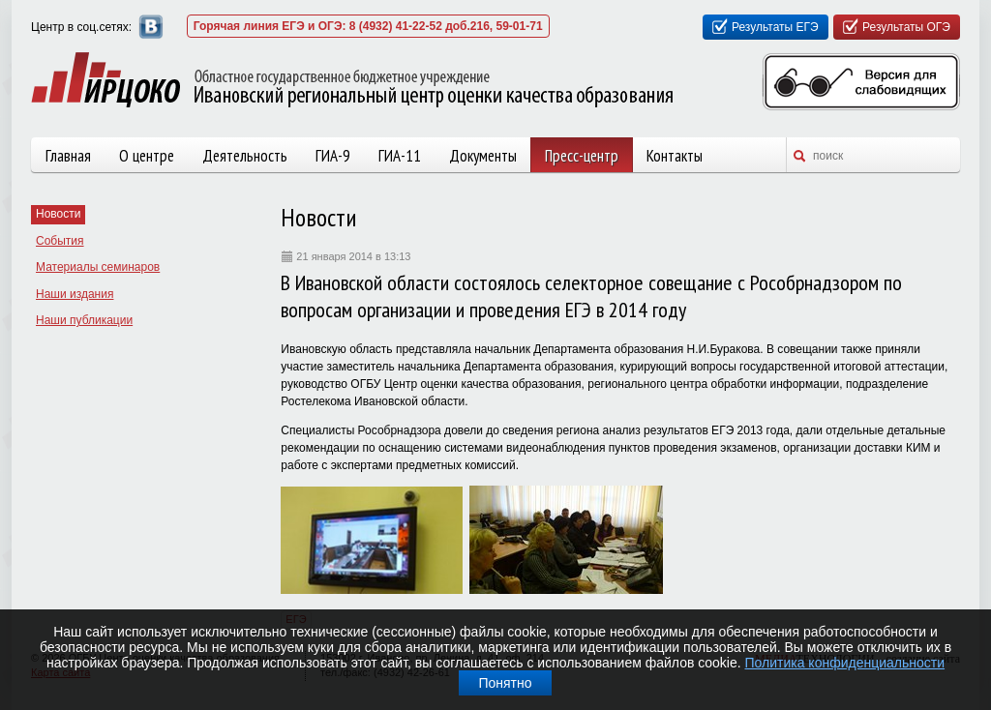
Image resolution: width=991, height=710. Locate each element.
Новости (58, 214)
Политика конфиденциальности (845, 662)
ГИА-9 (332, 155)
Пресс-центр (581, 155)
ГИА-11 (399, 155)
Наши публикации (84, 320)
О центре (146, 155)
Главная (68, 155)
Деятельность (244, 155)
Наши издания (74, 294)
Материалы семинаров (98, 267)
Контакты (674, 155)
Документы (483, 155)
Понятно (504, 683)
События (60, 241)
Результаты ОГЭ (906, 27)
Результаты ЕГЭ (775, 27)
